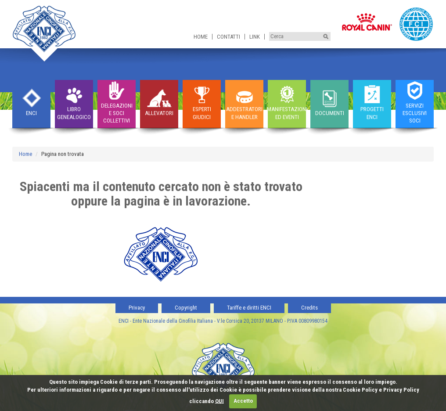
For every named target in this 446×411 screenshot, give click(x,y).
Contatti (228, 37)
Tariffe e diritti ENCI (249, 307)
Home (201, 37)
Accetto (243, 400)
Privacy (137, 307)
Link (254, 37)
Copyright (186, 307)
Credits (309, 307)
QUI (219, 400)
